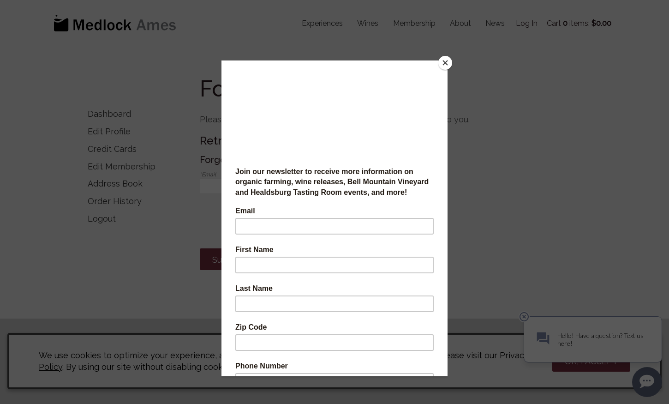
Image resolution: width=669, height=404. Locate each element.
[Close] (445, 63)
